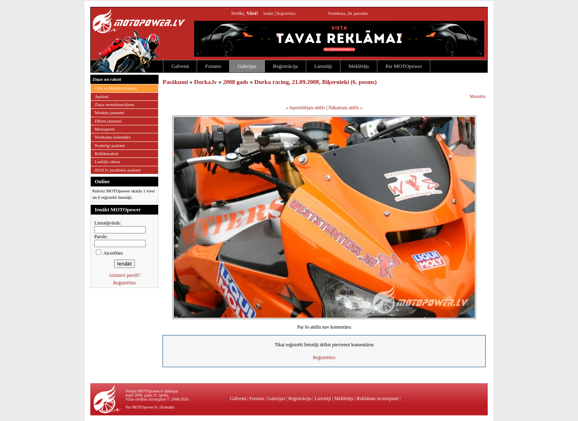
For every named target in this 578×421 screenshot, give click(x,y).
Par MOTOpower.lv (142, 407)
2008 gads (235, 82)
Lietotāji (323, 66)
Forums (213, 66)
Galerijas (247, 66)
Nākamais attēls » (345, 107)
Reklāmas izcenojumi (378, 398)
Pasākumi (175, 82)
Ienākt (268, 13)
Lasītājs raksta (107, 161)
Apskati (101, 96)
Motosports (105, 129)
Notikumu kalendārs (113, 137)
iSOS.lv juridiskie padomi (118, 170)
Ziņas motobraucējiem (114, 104)
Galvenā (180, 66)
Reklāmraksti (106, 153)
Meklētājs (358, 66)
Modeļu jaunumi (109, 112)
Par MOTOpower (403, 66)
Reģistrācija (285, 66)
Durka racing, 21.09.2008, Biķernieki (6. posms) (315, 82)
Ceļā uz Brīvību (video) (115, 88)
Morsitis (478, 96)
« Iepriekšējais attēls (305, 107)
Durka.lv (205, 82)
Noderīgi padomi (110, 145)
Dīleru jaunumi (108, 121)
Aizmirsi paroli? (124, 275)
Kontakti (168, 407)
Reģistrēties (286, 13)
